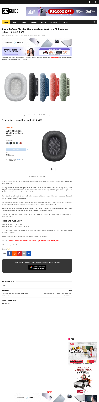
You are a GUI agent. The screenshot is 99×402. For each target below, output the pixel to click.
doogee (84, 375)
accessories (33, 36)
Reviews (34, 22)
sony (80, 357)
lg (89, 353)
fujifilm (70, 368)
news (43, 36)
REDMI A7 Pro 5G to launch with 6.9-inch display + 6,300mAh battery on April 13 (86, 272)
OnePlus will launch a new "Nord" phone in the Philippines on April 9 (87, 244)
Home (6, 22)
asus (80, 349)
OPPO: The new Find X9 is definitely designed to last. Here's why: (82, 125)
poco (80, 364)
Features (24, 22)
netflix (70, 371)
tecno (69, 360)
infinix (80, 353)
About (4, 2)
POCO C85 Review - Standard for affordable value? (87, 282)
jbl (79, 378)
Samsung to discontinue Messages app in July (87, 252)
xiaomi (81, 342)
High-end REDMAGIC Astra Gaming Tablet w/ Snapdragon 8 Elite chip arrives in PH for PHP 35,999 (82, 215)
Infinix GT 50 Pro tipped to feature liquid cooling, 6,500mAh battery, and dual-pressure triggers (87, 235)
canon (80, 371)
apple (39, 36)
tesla (79, 389)
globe (69, 353)
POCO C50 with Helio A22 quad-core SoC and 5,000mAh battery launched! (88, 204)
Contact (11, 2)
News (14, 22)
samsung (83, 338)
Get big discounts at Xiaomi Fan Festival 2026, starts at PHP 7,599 (88, 194)
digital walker (72, 375)
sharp (80, 368)
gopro (69, 389)
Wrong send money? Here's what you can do (87, 261)
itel (89, 371)
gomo (69, 386)
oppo (69, 342)
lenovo (70, 357)
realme (80, 346)
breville (89, 389)
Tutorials (54, 22)
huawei (70, 338)
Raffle (43, 22)
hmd (89, 386)
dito (89, 360)
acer (79, 360)
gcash (69, 364)
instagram (71, 382)
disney (80, 386)
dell (88, 378)
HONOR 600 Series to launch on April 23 (86, 224)
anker (82, 382)
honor (69, 349)
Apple (9, 237)
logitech (70, 378)
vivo (69, 346)
